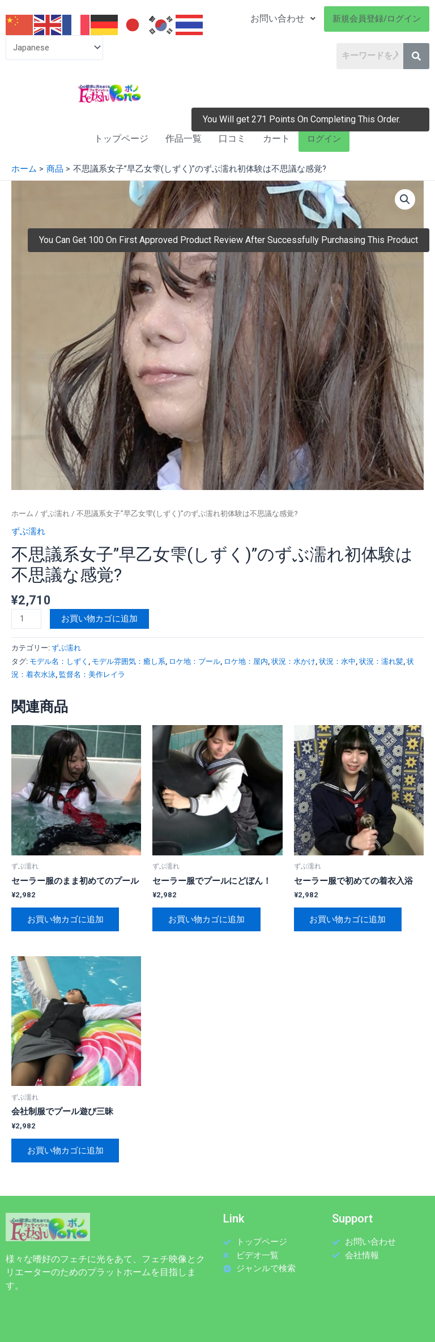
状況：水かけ (293, 661)
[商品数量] (26, 619)
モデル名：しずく (58, 661)
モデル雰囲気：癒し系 (128, 661)
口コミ (232, 138)
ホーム (22, 513)
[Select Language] (54, 47)
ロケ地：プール (194, 661)
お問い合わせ (282, 18)
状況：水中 (337, 661)
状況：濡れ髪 (381, 661)
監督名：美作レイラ (92, 674)
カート (276, 138)
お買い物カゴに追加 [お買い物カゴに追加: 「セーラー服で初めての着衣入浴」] (348, 919)
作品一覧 (183, 138)
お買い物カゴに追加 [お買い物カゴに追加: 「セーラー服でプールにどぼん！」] (206, 919)
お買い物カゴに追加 (99, 619)
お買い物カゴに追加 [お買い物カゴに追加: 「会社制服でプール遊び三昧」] (65, 1150)
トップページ (121, 138)
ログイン (324, 139)
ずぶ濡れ (55, 513)
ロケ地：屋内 (246, 661)
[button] (405, 199)
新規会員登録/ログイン (376, 19)
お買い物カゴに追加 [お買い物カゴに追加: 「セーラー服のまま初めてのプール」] (65, 919)
